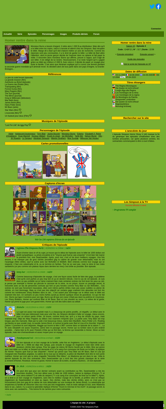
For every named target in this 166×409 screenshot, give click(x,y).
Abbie (10, 134)
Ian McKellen (67, 136)
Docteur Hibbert (38, 136)
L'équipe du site (78, 403)
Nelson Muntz (91, 136)
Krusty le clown (53, 136)
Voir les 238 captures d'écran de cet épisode (55, 240)
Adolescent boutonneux (25, 134)
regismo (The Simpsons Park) (30, 248)
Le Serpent (27, 138)
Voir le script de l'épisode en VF (137, 64)
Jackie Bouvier (53, 134)
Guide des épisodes (136, 59)
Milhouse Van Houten (89, 138)
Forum (96, 34)
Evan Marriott (24, 136)
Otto (100, 136)
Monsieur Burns (68, 134)
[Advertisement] (135, 170)
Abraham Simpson (41, 138)
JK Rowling (15, 138)
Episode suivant (147, 54)
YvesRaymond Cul (25, 338)
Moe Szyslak (72, 138)
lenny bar (21, 272)
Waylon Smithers (58, 138)
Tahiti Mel (79, 136)
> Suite (8, 395)
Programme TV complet (125, 210)
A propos (91, 403)
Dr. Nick (21, 366)
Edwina (80, 134)
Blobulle (21, 307)
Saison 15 (130, 46)
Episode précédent (125, 54)
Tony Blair (41, 134)
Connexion (156, 29)
